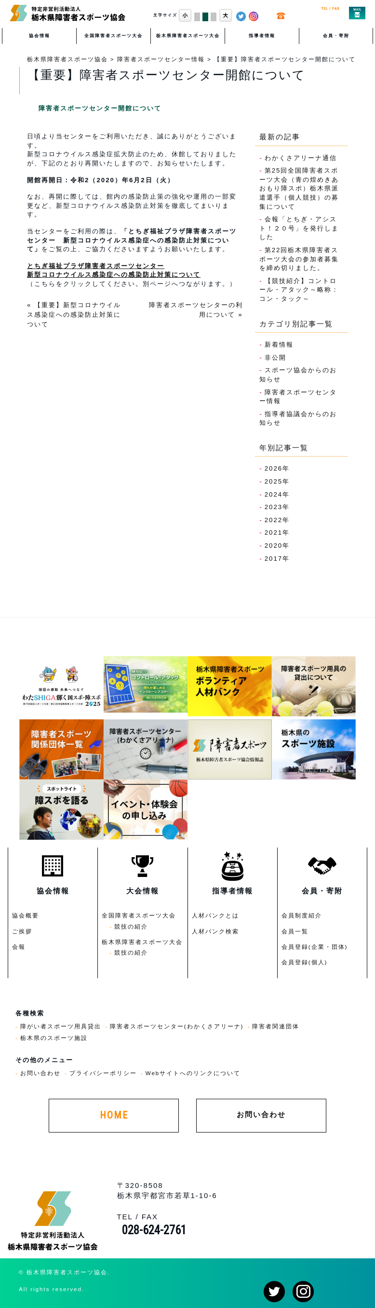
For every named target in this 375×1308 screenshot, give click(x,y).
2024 (274, 494)
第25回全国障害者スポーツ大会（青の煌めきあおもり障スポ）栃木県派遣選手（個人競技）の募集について (299, 188)
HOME (114, 1115)
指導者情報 (262, 35)
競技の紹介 (131, 926)
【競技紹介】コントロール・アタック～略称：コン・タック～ (299, 289)
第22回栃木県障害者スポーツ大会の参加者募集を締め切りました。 (299, 258)
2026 (274, 468)
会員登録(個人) (304, 962)
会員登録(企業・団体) (314, 947)
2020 (274, 545)
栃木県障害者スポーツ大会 (188, 35)
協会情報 (39, 35)
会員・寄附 (336, 35)
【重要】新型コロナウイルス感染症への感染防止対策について (74, 314)
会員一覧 (294, 931)
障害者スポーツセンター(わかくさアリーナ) (177, 1026)
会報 (19, 947)
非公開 (275, 357)
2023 (274, 507)
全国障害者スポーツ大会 (113, 35)
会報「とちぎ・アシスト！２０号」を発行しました (299, 228)
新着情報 (279, 344)
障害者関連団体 (275, 1026)
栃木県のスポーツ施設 (54, 1038)
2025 (274, 481)
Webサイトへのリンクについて (193, 1073)
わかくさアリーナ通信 (301, 158)
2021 (274, 532)
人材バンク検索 (215, 931)
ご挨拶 (22, 931)
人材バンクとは (215, 915)
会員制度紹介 (301, 915)
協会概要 (25, 915)
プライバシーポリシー (103, 1073)
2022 (274, 520)
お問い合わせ (40, 1073)
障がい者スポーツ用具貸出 (60, 1026)
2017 (274, 558)
